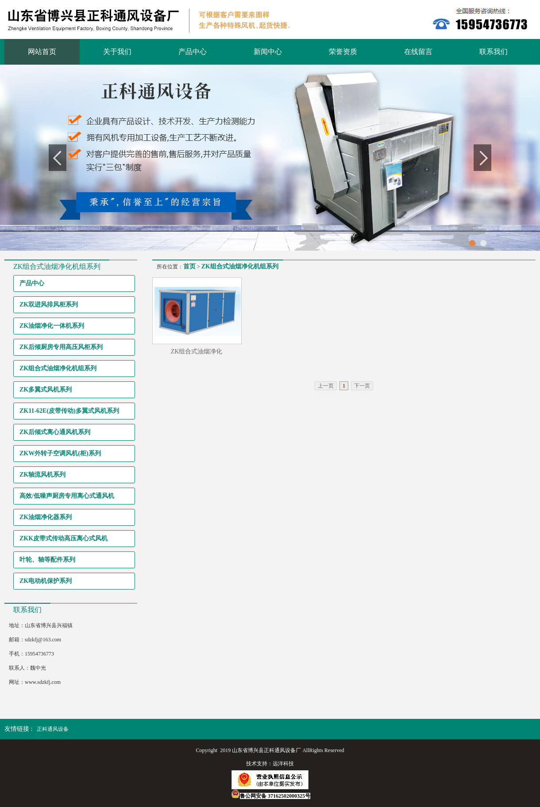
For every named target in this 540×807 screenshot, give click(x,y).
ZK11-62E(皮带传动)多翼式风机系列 (69, 410)
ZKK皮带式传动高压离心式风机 (63, 538)
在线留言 (418, 51)
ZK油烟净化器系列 (45, 517)
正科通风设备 (53, 729)
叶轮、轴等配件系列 (47, 559)
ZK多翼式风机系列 (45, 389)
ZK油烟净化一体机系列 (51, 325)
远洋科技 (283, 763)
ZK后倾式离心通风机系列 (54, 432)
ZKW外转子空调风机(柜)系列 (60, 453)
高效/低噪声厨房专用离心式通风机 (66, 496)
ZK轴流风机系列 (42, 474)
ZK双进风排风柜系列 (48, 304)
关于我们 (117, 51)
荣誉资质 (343, 51)
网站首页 (42, 51)
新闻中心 (268, 51)
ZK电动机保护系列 (45, 581)
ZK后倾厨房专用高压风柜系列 (61, 347)
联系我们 (493, 51)
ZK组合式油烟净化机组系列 (57, 368)
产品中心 (192, 51)
